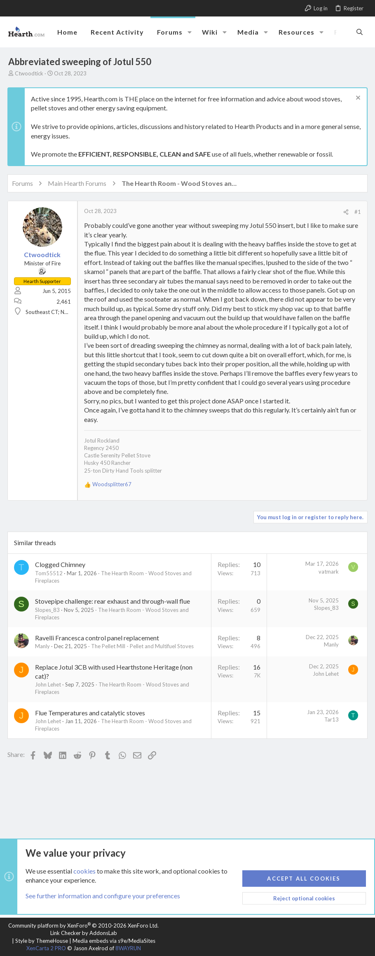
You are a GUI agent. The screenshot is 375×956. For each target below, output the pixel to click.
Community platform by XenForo (83, 925)
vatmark (328, 571)
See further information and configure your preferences (103, 896)
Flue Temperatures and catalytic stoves (91, 713)
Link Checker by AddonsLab (83, 933)
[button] (189, 32)
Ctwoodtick (29, 73)
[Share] (345, 212)
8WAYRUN (128, 948)
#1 (357, 212)
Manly (43, 646)
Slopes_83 (48, 610)
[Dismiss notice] (356, 98)
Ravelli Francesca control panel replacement (98, 638)
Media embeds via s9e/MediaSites (114, 940)
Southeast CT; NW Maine (56, 312)
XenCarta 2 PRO (46, 948)
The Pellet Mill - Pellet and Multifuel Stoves (143, 646)
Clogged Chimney (61, 564)
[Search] (359, 32)
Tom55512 (49, 573)
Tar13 (330, 719)
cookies (84, 871)
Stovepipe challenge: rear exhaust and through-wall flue (113, 601)
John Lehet (49, 684)
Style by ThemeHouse (41, 940)
